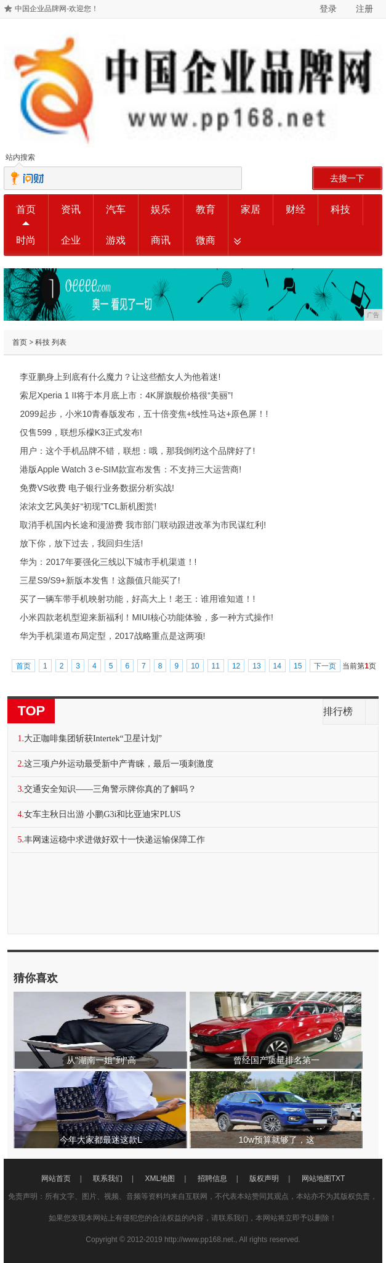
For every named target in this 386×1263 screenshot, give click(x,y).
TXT (338, 1178)
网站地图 (316, 1178)
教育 (205, 209)
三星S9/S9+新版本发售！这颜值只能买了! (100, 580)
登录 (328, 9)
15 (298, 666)
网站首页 (56, 1178)
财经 (295, 209)
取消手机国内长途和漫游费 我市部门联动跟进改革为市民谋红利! (143, 525)
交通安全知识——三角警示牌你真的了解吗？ (110, 789)
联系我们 (108, 1178)
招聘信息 (212, 1178)
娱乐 (161, 209)
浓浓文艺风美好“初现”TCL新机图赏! (88, 506)
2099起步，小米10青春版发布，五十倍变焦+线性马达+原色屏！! (144, 414)
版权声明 (264, 1178)
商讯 (161, 240)
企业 (71, 240)
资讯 (71, 209)
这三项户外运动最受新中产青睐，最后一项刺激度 (119, 763)
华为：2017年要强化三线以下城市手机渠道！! (108, 562)
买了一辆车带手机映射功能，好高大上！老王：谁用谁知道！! (137, 599)
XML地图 (160, 1178)
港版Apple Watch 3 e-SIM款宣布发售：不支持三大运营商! (130, 469)
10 (195, 666)
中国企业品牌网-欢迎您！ (57, 8)
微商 (205, 240)
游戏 (116, 240)
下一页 (325, 666)
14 (277, 666)
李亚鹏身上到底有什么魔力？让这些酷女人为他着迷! (120, 377)
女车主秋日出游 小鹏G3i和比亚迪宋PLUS (102, 814)
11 (216, 666)
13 (256, 666)
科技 (340, 209)
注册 (364, 9)
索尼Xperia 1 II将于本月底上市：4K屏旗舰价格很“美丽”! (126, 395)
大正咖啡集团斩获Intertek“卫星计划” (93, 738)
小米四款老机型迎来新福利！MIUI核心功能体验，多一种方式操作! (146, 617)
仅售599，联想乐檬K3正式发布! (81, 432)
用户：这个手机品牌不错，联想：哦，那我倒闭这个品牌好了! (137, 451)
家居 (250, 209)
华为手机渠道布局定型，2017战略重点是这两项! (112, 636)
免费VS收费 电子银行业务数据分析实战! (97, 488)
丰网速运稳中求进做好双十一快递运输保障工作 (114, 839)
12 (236, 666)
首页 (26, 209)
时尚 (26, 240)
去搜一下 (347, 178)
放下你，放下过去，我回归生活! (81, 543)
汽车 (116, 209)
